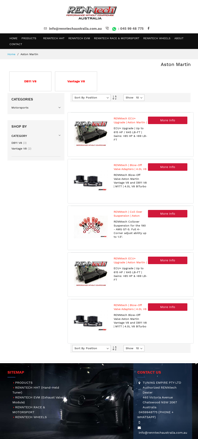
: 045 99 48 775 (124, 29)
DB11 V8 (19, 142)
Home (11, 54)
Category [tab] (19, 136)
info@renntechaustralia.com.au (72, 29)
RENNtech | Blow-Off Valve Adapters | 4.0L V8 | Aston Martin (130, 168)
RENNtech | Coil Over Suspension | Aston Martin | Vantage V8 (128, 215)
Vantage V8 (21, 148)
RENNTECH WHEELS (31, 417)
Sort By (79, 97)
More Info (167, 120)
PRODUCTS (24, 382)
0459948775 (148, 412)
